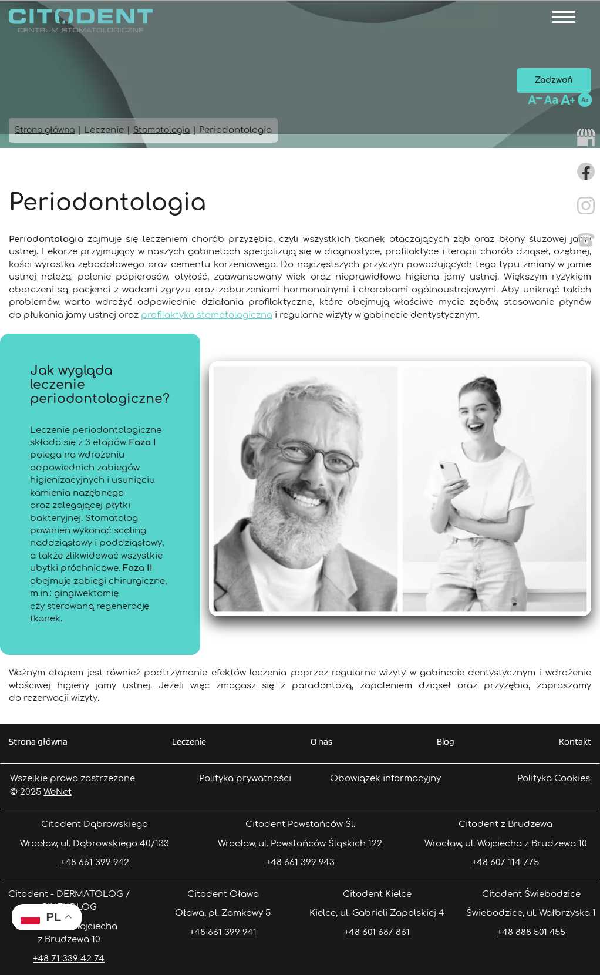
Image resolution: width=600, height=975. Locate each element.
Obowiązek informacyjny (385, 779)
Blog (445, 742)
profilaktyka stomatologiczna (206, 315)
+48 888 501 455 (531, 932)
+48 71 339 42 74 (69, 959)
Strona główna (38, 742)
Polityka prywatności (245, 779)
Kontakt (575, 742)
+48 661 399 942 (94, 863)
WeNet (57, 792)
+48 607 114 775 (505, 863)
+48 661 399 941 (223, 932)
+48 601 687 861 (377, 932)
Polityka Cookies (553, 779)
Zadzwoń (554, 80)
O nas (321, 742)
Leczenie (189, 742)
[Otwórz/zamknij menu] (563, 17)
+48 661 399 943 (300, 863)
